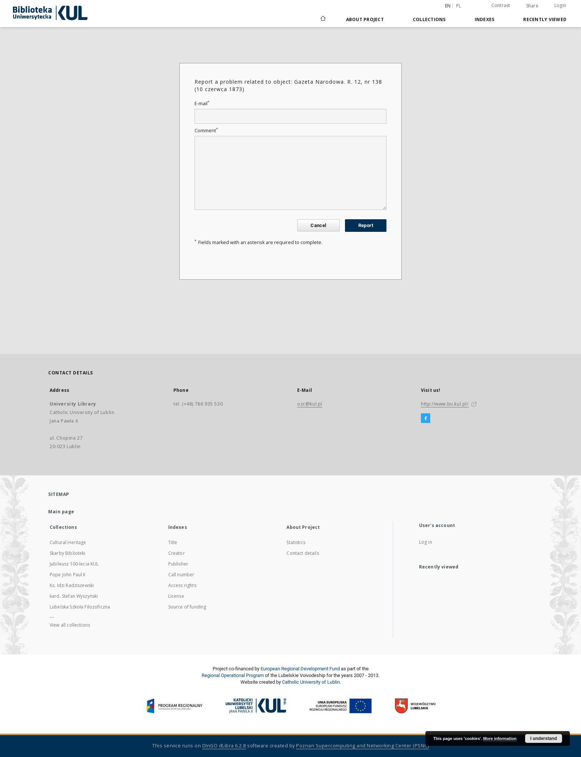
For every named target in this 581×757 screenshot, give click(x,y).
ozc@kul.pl (309, 404)
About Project (365, 19)
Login (560, 5)
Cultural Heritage (68, 542)
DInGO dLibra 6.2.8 (224, 746)
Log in (425, 542)
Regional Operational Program (233, 675)
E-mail (202, 103)
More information (500, 738)
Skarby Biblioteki (68, 553)
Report (365, 225)
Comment (206, 130)
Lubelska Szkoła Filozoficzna (80, 607)
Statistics (295, 542)
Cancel (318, 225)
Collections (429, 19)
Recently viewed (545, 19)
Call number (181, 574)
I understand (543, 738)
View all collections (70, 625)
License (176, 596)
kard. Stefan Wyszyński (74, 596)
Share (532, 6)
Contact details (302, 553)
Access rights (182, 585)
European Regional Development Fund (300, 668)
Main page (61, 511)
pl (458, 5)
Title (172, 542)
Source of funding (187, 607)
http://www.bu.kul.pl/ (445, 404)
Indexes (485, 19)
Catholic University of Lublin (311, 682)
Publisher (178, 564)
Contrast (500, 5)
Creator (176, 553)
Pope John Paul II (68, 574)
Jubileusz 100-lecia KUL (74, 564)
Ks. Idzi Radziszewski (72, 585)
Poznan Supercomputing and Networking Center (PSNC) (362, 746)
